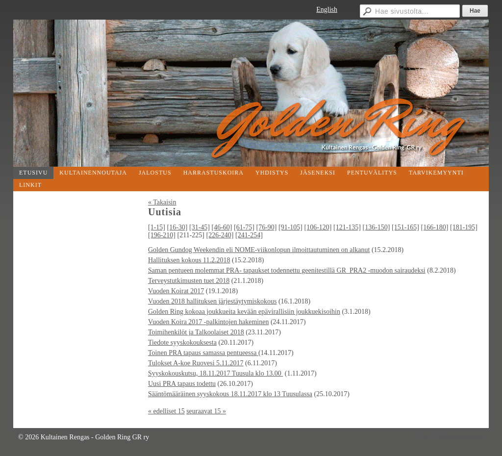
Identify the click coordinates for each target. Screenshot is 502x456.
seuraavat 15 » (206, 411)
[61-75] (244, 227)
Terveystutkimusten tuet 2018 (188, 280)
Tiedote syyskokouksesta (182, 342)
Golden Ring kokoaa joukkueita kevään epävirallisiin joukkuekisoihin (244, 311)
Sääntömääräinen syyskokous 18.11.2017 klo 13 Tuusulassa (230, 394)
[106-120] (318, 227)
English (326, 9)
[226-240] (219, 235)
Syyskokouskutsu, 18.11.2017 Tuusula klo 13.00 (215, 373)
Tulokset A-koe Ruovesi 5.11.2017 (196, 363)
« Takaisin (162, 202)
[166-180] (435, 227)
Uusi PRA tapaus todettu (182, 383)
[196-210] (162, 235)
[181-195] (463, 227)
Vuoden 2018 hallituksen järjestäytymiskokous (212, 301)
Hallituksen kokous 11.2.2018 (189, 260)
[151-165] (405, 227)
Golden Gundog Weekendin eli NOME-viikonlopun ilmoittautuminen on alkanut (259, 249)
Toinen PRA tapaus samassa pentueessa (203, 352)
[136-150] (376, 227)
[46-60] (222, 227)
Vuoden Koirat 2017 (176, 291)
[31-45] (199, 227)
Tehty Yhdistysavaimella (450, 437)
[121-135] (347, 227)
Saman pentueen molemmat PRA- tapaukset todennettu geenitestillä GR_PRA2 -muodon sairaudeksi (287, 270)
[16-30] (177, 227)
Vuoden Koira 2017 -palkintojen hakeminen (208, 322)
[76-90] (266, 227)
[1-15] (156, 227)
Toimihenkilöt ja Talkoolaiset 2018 (196, 332)
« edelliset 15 (166, 411)
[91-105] (290, 227)
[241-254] (249, 235)
